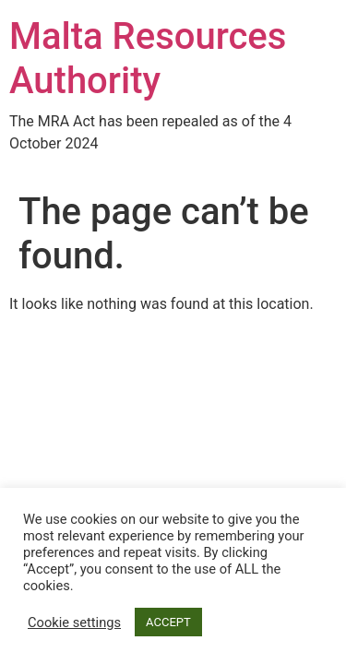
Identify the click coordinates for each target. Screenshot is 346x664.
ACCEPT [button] (168, 622)
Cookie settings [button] (74, 622)
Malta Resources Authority (147, 58)
